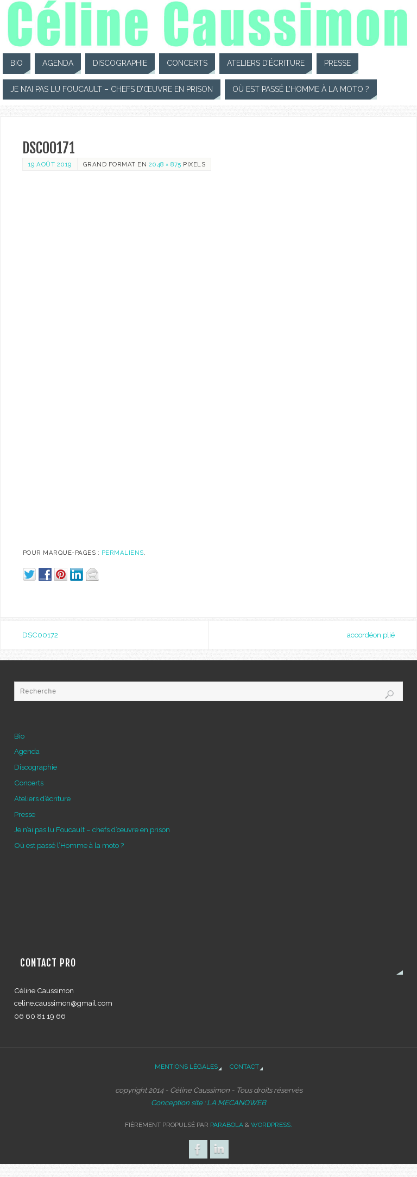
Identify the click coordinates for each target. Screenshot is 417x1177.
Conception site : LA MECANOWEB (208, 1102)
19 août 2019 (50, 164)
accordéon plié (371, 634)
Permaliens (123, 552)
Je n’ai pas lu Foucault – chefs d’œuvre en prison (92, 829)
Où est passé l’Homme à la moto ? (69, 845)
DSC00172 (40, 634)
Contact (244, 1066)
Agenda (27, 751)
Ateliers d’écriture (42, 798)
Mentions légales (186, 1066)
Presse (24, 814)
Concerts (28, 782)
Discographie (35, 767)
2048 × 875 (165, 164)
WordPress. (271, 1125)
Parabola (226, 1125)
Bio (19, 736)
